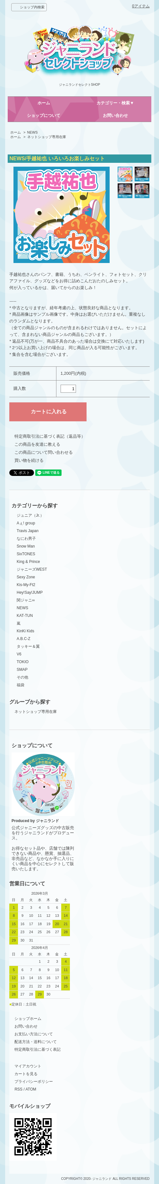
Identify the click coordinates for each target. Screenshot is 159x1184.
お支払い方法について (33, 1034)
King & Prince (28, 561)
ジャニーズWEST (32, 569)
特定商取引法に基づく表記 (37, 1049)
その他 (22, 677)
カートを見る (26, 1074)
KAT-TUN (25, 615)
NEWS (32, 132)
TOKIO (23, 662)
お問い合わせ (115, 115)
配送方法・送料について (35, 1041)
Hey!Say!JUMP (30, 592)
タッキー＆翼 (28, 646)
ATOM (30, 1089)
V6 (19, 654)
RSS (18, 1089)
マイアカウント (27, 1066)
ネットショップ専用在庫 (46, 137)
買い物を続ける (29, 460)
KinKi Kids (25, 631)
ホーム (44, 103)
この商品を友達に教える (37, 444)
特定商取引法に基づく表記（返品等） (49, 436)
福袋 (20, 685)
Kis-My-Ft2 (26, 585)
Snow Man (26, 546)
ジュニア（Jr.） (30, 515)
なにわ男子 (26, 538)
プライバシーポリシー (33, 1081)
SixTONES (26, 554)
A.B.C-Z (23, 638)
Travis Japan (27, 531)
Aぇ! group (26, 523)
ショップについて (43, 115)
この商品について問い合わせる (43, 452)
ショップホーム (27, 1018)
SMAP (22, 669)
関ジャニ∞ (26, 600)
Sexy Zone (26, 577)
